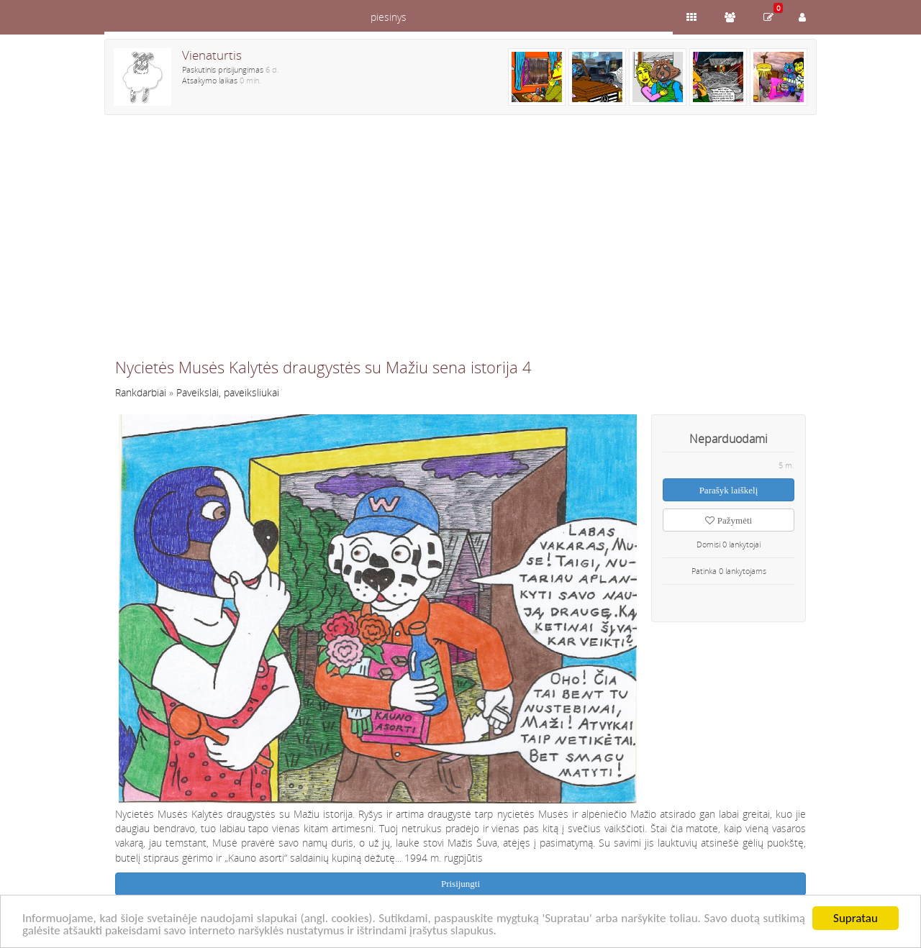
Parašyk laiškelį (728, 490)
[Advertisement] (460, 242)
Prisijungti (460, 883)
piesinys (389, 17)
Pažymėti (728, 520)
